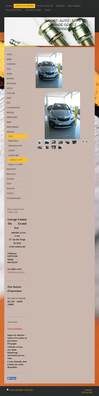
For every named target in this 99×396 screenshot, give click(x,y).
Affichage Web (87, 392)
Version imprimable (15, 390)
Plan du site (29, 390)
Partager (12, 378)
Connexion (88, 390)
